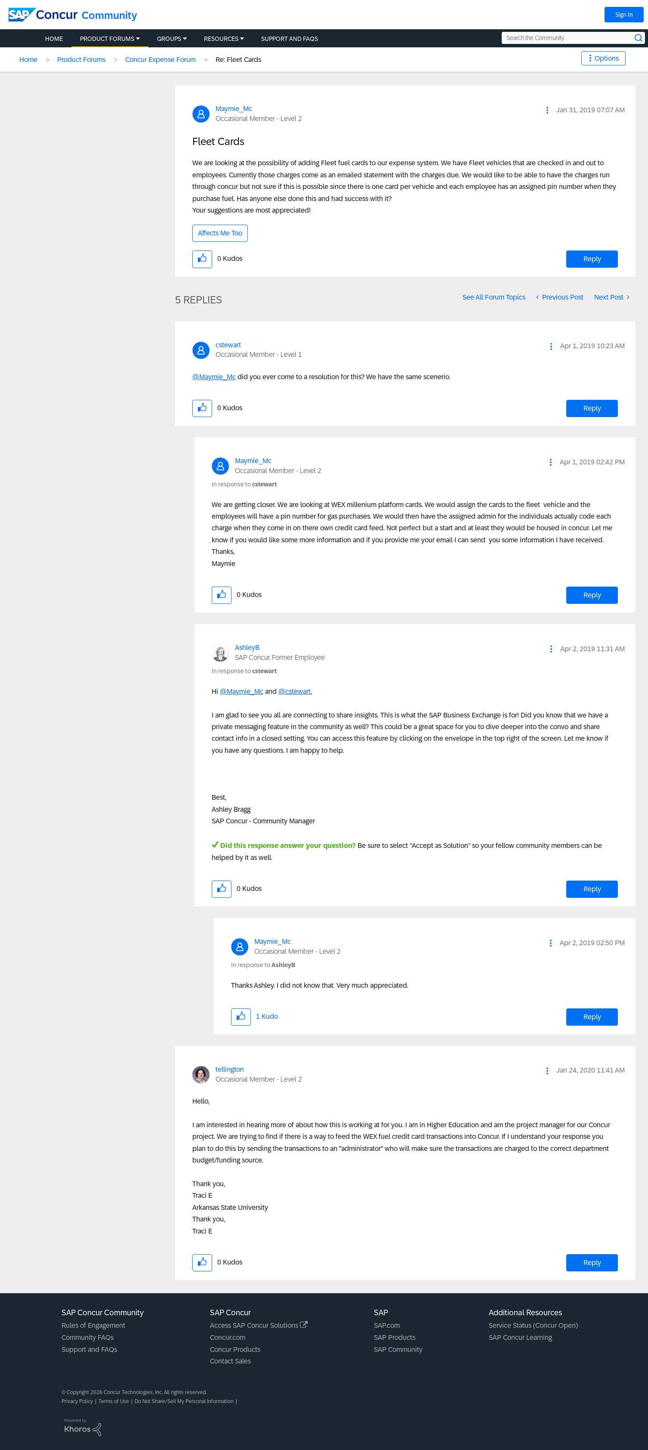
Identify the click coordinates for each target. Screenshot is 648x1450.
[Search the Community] (573, 38)
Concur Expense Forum (160, 59)
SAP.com (387, 1325)
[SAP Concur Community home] (43, 15)
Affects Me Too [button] (220, 233)
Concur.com (227, 1337)
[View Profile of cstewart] (228, 345)
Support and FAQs (89, 1349)
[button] (547, 110)
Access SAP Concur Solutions (259, 1325)
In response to (244, 484)
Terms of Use (114, 1401)
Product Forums (81, 59)
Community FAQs (88, 1337)
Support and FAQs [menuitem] (289, 38)
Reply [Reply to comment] (592, 408)
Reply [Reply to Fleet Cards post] (592, 259)
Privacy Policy (77, 1401)
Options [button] (607, 58)
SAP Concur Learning (520, 1337)
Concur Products (235, 1349)
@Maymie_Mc (214, 376)
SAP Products (394, 1337)
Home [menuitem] (54, 38)
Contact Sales (230, 1361)
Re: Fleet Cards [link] (238, 59)
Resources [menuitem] (221, 38)
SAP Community (398, 1349)
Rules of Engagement (93, 1325)
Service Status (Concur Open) (533, 1325)
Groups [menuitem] (169, 38)
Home (28, 59)
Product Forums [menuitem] (107, 38)
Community (109, 15)
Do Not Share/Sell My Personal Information (184, 1401)
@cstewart (294, 691)
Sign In (624, 14)
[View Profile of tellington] (230, 1069)
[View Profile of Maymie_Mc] (234, 108)
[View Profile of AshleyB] (247, 647)
